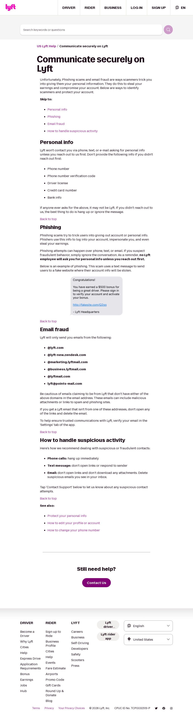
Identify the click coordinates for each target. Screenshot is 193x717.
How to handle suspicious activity (72, 131)
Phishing (54, 116)
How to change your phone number (73, 530)
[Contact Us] (96, 582)
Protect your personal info (67, 516)
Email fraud (56, 124)
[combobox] (180, 7)
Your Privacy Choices (71, 708)
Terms (36, 708)
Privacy (49, 708)
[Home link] (11, 8)
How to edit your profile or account (73, 523)
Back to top (48, 219)
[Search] (168, 29)
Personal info (57, 109)
